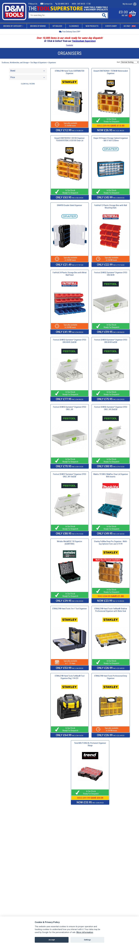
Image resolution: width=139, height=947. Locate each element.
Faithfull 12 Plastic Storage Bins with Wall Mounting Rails (110, 206)
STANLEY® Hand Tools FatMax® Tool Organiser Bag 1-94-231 (69, 677)
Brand (27, 71)
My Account (129, 4)
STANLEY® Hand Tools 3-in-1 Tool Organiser (69, 608)
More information (84, 932)
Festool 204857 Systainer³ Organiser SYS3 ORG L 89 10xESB (69, 475)
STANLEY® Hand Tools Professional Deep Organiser (110, 677)
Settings (87, 940)
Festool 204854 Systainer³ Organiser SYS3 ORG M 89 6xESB (110, 341)
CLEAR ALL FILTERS (28, 84)
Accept (52, 940)
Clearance (74, 26)
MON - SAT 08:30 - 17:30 (81, 4)
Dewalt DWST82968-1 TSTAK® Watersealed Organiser (111, 72)
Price (27, 78)
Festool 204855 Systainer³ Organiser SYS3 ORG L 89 (69, 408)
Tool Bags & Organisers (38, 63)
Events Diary (111, 26)
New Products (92, 26)
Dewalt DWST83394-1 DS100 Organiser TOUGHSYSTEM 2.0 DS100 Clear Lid (69, 139)
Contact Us (46, 4)
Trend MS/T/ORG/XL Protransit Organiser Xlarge (90, 744)
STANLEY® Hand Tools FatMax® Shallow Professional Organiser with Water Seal (110, 609)
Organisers (52, 63)
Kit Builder (57, 26)
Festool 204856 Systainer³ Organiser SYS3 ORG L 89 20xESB (110, 408)
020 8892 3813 (62, 4)
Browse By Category (13, 26)
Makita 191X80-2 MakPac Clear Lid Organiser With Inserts (110, 475)
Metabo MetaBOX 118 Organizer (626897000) (69, 542)
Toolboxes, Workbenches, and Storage (15, 63)
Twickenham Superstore (84, 41)
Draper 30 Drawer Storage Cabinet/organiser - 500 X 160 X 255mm (111, 139)
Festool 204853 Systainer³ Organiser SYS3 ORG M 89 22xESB (69, 341)
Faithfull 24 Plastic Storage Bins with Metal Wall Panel (69, 273)
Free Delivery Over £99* (69, 31)
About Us (33, 4)
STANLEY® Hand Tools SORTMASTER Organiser (69, 72)
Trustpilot (69, 45)
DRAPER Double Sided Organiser (69, 205)
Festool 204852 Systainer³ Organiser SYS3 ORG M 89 (110, 273)
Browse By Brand (38, 26)
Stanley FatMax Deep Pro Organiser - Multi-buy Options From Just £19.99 (110, 542)
